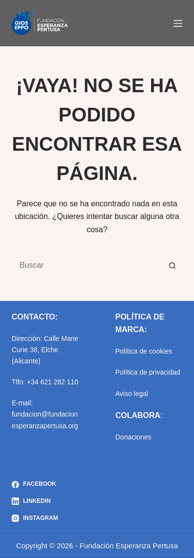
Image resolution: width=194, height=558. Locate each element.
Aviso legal (131, 394)
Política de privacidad (147, 372)
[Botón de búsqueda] (172, 265)
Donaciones (133, 437)
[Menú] (178, 23)
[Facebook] (35, 484)
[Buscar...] (87, 265)
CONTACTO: (35, 317)
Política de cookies (143, 351)
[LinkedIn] (35, 501)
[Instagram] (35, 518)
